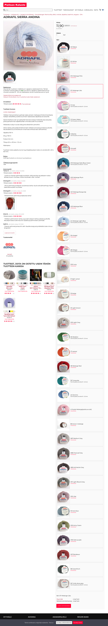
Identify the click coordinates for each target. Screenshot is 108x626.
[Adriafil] (9, 250)
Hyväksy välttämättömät (64, 622)
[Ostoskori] (100, 10)
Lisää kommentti (10, 233)
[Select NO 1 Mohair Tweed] (36, 282)
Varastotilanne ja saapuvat (12, 95)
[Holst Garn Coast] (23, 282)
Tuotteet (58, 10)
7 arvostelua (26, 104)
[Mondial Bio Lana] (9, 282)
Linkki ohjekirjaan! (9, 112)
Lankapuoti (15, 14)
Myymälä (79, 10)
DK (81, 14)
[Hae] (27, 10)
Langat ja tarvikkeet (27, 14)
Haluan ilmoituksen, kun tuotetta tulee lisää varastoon (21, 97)
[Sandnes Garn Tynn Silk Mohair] (9, 310)
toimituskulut (74, 25)
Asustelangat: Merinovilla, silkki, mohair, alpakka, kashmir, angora (57, 14)
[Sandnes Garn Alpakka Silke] (49, 282)
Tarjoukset (68, 10)
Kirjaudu (88, 10)
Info (96, 10)
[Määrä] (59, 35)
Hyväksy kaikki (77, 622)
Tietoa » (51, 622)
